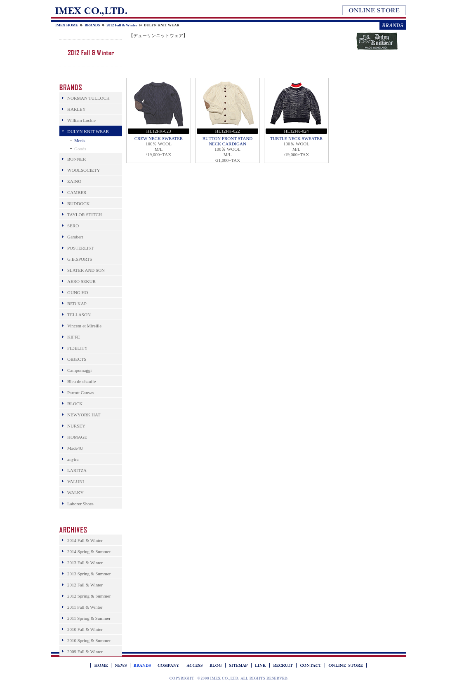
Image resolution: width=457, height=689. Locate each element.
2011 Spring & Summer (89, 618)
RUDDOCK (78, 203)
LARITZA (77, 470)
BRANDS (92, 25)
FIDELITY (77, 348)
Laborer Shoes (80, 503)
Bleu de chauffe (81, 381)
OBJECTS (76, 359)
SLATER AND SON (86, 270)
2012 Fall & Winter (121, 25)
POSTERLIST (80, 247)
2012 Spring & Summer (89, 595)
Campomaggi (79, 370)
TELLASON (79, 314)
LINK (260, 665)
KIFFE (73, 336)
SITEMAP (238, 665)
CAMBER (76, 192)
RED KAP (77, 303)
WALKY (75, 492)
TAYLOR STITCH (84, 214)
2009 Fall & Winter (85, 651)
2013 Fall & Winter (85, 562)
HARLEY (76, 109)
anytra (72, 459)
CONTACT (310, 665)
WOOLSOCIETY (83, 170)
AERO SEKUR (81, 281)
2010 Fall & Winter (85, 629)
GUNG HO (77, 292)
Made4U (75, 448)
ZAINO (74, 181)
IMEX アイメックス (229, 678)
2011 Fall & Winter (84, 607)
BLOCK (74, 403)
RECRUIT (282, 665)
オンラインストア (374, 10)
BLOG (215, 665)
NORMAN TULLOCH (88, 98)
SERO (73, 225)
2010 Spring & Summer (89, 640)
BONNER (76, 158)
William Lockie (81, 120)
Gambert (75, 236)
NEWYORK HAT (83, 414)
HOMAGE (77, 436)
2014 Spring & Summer (89, 551)
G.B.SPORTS (79, 259)
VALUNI (75, 481)
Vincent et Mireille (84, 325)
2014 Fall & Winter (85, 540)
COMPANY (168, 665)
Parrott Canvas (80, 392)
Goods (80, 148)
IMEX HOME (66, 25)
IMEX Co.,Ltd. (90, 10)
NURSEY (76, 425)
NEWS (120, 665)
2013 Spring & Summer (89, 573)
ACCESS (194, 665)
